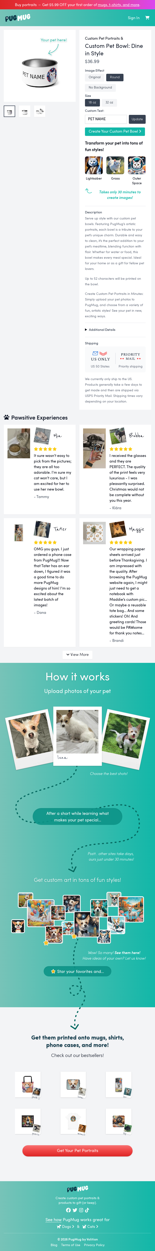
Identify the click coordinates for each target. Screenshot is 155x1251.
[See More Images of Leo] (122, 1088)
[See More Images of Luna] (77, 1088)
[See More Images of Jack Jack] (32, 1088)
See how (54, 1219)
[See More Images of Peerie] (32, 1134)
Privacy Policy (94, 1245)
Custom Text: (94, 110)
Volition (92, 1239)
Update (137, 119)
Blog (54, 1245)
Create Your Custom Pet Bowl (115, 131)
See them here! (127, 952)
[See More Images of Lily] (122, 1134)
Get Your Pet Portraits (77, 1167)
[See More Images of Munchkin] (77, 1134)
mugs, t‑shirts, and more (118, 4)
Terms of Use (70, 1245)
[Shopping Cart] (147, 17)
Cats (90, 1226)
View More (77, 654)
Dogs (65, 1226)
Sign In (134, 17)
